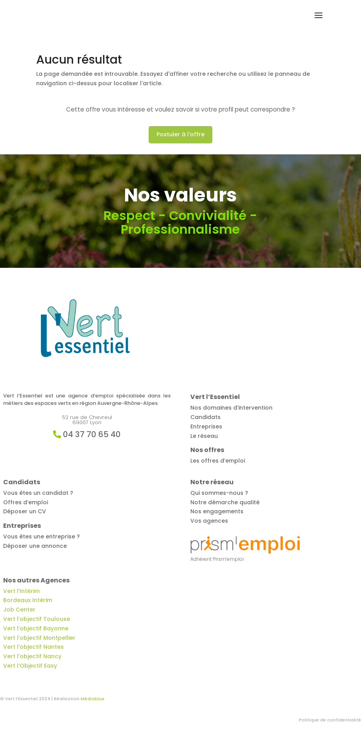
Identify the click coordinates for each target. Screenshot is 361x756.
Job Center (19, 609)
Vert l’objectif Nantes (33, 647)
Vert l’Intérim (21, 591)
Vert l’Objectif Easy (30, 666)
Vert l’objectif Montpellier (39, 638)
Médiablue (93, 699)
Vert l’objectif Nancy (32, 656)
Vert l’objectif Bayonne (35, 628)
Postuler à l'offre (180, 134)
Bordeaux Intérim (27, 600)
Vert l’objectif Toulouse (36, 619)
